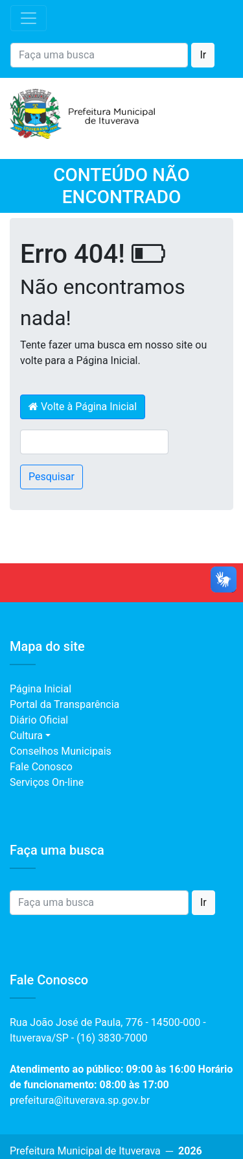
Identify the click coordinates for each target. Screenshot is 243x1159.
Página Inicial (40, 689)
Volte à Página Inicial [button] (83, 406)
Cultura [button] (26, 735)
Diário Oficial (39, 720)
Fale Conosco (41, 767)
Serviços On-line (47, 782)
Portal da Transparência (64, 704)
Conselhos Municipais (60, 751)
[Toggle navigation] (28, 18)
